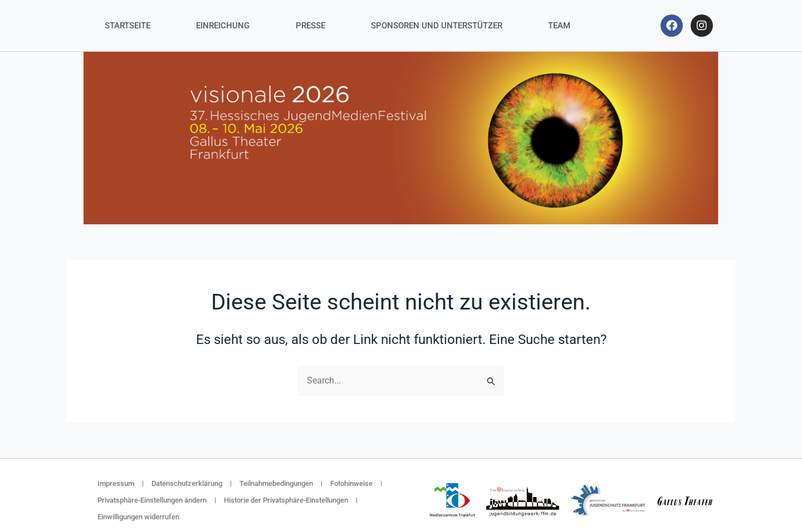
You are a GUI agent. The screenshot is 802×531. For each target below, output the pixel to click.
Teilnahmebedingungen (276, 483)
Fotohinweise (351, 483)
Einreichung (223, 26)
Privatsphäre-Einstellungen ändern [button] (152, 500)
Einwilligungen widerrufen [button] (138, 517)
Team (559, 26)
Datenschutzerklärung (186, 483)
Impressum (115, 483)
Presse (310, 26)
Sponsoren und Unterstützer (436, 26)
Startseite (127, 26)
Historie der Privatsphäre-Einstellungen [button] (286, 500)
